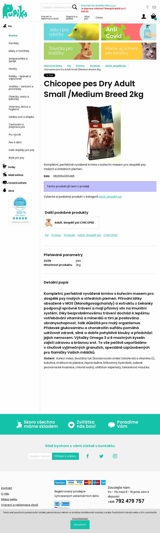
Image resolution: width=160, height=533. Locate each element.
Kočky (9, 166)
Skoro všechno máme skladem (36, 424)
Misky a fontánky (19, 50)
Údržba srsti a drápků (21, 116)
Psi (7, 25)
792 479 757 (126, 501)
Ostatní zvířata (14, 182)
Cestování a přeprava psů (17, 125)
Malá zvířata (13, 174)
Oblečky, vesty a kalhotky (19, 97)
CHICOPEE (111, 235)
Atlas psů (87, 17)
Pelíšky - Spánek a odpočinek (20, 77)
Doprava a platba (71, 17)
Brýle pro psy (16, 157)
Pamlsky (14, 42)
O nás (5, 494)
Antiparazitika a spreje (18, 59)
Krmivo (13, 35)
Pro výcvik (15, 134)
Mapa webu (9, 499)
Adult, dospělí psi (115, 65)
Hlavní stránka (53, 65)
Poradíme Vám (123, 424)
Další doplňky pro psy (21, 149)
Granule (95, 65)
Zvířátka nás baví (82, 424)
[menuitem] (23, 35)
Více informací (80, 518)
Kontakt (6, 488)
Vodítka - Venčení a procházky (21, 87)
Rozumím (80, 524)
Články (99, 17)
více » (113, 5)
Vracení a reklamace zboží (50, 17)
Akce (8, 190)
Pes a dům (15, 142)
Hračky (13, 68)
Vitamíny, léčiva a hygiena (19, 107)
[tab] (20, 91)
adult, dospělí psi (109, 197)
